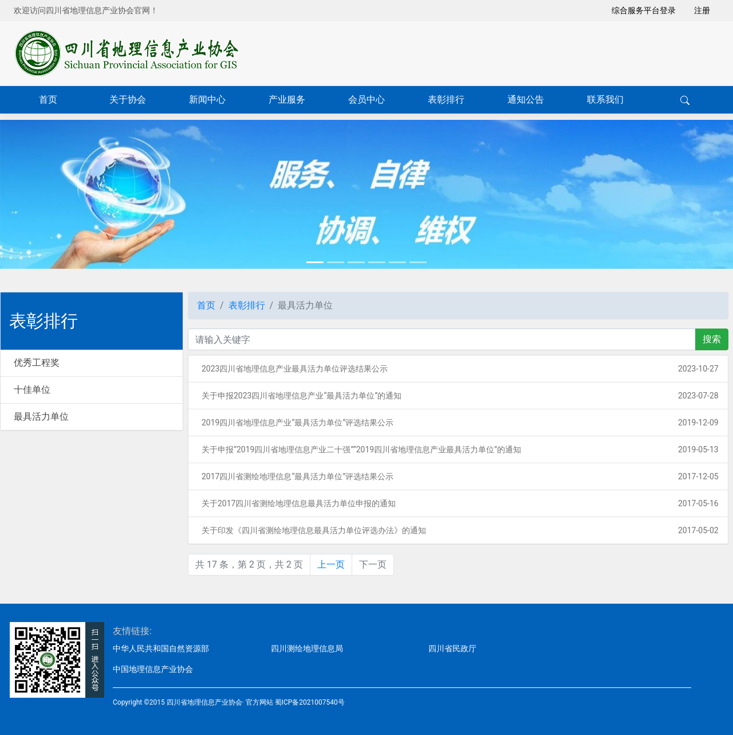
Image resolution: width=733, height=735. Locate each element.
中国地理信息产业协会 (153, 669)
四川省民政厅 (452, 648)
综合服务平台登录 (644, 10)
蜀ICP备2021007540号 (310, 702)
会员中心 (366, 99)
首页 (48, 99)
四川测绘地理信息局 (307, 648)
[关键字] (442, 339)
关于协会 (127, 99)
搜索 (712, 339)
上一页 (331, 564)
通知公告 (525, 99)
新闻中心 (207, 99)
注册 (702, 10)
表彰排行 (446, 99)
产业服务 (287, 99)
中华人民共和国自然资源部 (161, 648)
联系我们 (605, 99)
